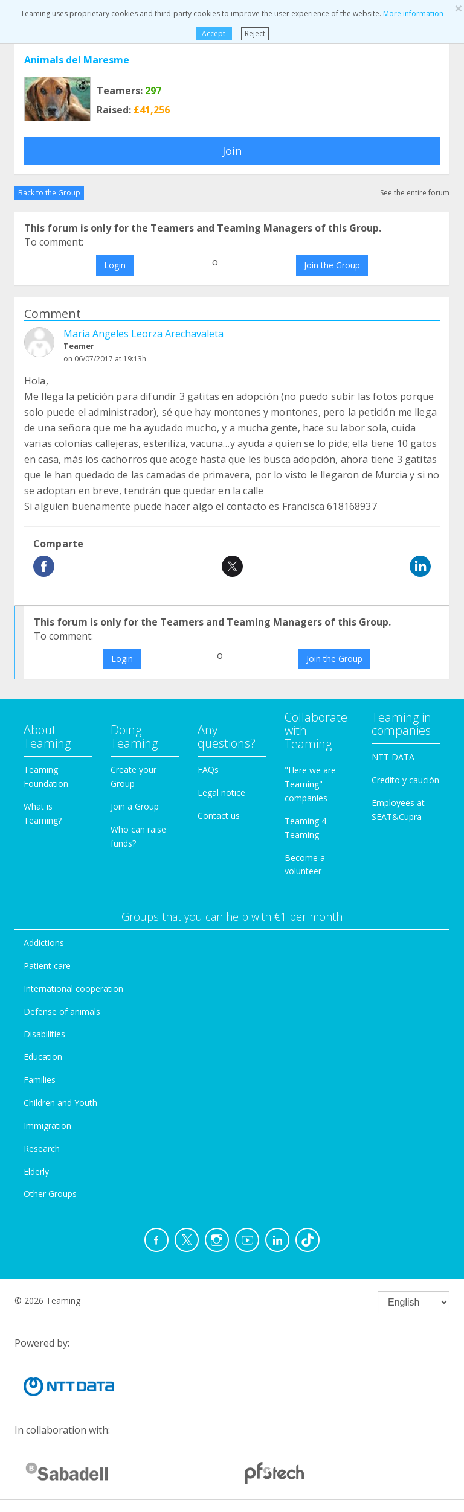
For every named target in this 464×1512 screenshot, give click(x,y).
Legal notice (221, 792)
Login (115, 265)
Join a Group (135, 806)
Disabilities (44, 1034)
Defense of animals (62, 1011)
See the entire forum (415, 193)
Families (40, 1079)
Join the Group (332, 265)
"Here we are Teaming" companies (310, 784)
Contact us (219, 815)
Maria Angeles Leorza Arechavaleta (143, 333)
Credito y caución (405, 780)
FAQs (208, 769)
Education (43, 1057)
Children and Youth (60, 1102)
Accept (213, 33)
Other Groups (50, 1193)
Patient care (47, 965)
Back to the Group (49, 193)
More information (413, 13)
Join (232, 151)
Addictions (44, 942)
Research (42, 1148)
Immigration (47, 1125)
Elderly (36, 1171)
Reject (255, 33)
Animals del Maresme (76, 59)
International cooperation (73, 988)
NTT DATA (393, 757)
